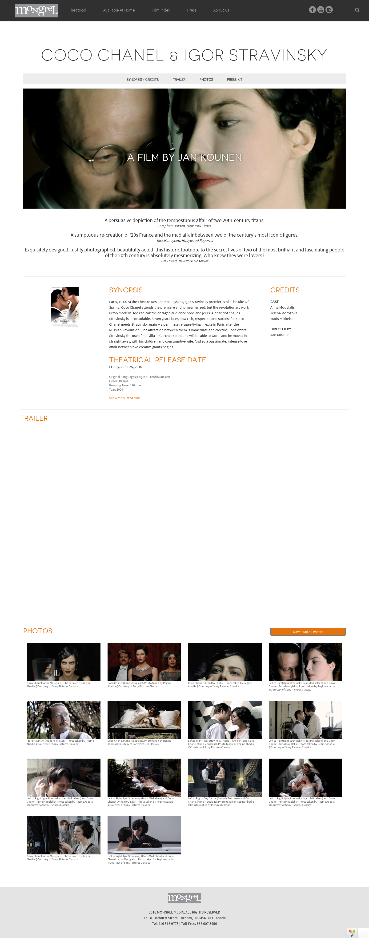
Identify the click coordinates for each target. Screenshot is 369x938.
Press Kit (234, 79)
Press (191, 10)
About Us (221, 10)
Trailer (179, 79)
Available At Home (119, 15)
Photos (206, 79)
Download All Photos (308, 632)
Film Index (161, 10)
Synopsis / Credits (143, 79)
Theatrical (77, 10)
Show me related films (124, 398)
